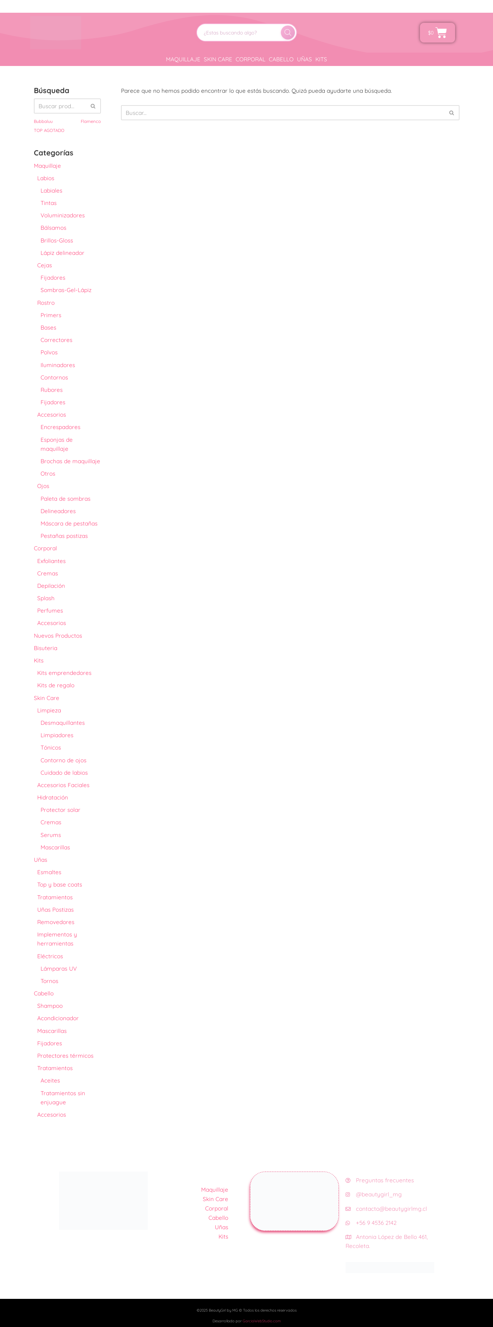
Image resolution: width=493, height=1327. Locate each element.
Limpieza (49, 710)
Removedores (55, 921)
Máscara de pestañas (69, 523)
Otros (48, 473)
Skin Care (218, 59)
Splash (46, 598)
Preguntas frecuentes (380, 1180)
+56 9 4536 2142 (371, 1222)
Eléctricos (50, 956)
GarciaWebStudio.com (262, 1321)
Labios (45, 178)
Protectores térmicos (65, 1055)
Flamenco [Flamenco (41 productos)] (91, 121)
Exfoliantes (51, 560)
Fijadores (53, 277)
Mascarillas (55, 847)
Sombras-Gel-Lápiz (66, 289)
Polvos (49, 352)
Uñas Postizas (55, 909)
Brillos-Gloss (57, 240)
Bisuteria (45, 647)
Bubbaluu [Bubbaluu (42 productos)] (43, 121)
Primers (51, 315)
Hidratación (52, 797)
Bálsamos (53, 227)
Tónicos (51, 747)
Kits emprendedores (64, 672)
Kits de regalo (55, 685)
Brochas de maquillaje (70, 461)
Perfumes (50, 610)
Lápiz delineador (62, 252)
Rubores (52, 389)
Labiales (51, 190)
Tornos (49, 980)
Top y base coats (59, 884)
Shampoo (50, 1005)
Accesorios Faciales (63, 784)
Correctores (56, 339)
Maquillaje (183, 59)
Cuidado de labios (64, 772)
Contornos (54, 377)
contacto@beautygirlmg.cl (386, 1208)
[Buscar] (288, 32)
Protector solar (60, 809)
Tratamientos (55, 897)
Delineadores (58, 510)
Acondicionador (58, 1018)
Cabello (281, 59)
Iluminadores (58, 364)
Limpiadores (57, 735)
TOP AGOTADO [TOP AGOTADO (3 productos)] (49, 130)
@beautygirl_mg (374, 1194)
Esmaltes (49, 872)
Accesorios (51, 414)
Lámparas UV (59, 968)
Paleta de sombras (65, 498)
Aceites (50, 1080)
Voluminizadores (63, 215)
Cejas (44, 265)
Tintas (49, 202)
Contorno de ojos (63, 760)
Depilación (51, 585)
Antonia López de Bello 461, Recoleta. (387, 1241)
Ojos (43, 485)
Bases (48, 327)
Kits (321, 59)
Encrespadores (60, 426)
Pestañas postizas (64, 535)
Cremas (47, 573)
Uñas (304, 59)
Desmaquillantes (63, 722)
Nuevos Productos (58, 635)
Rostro (46, 302)
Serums (51, 834)
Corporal (250, 59)
